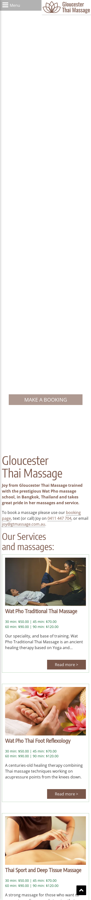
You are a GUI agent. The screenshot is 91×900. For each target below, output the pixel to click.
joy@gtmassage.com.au (23, 524)
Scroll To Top (81, 890)
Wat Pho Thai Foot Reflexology (37, 740)
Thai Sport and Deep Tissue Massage (43, 870)
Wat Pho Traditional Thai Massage (41, 611)
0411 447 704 (59, 518)
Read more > (66, 664)
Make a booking (45, 399)
